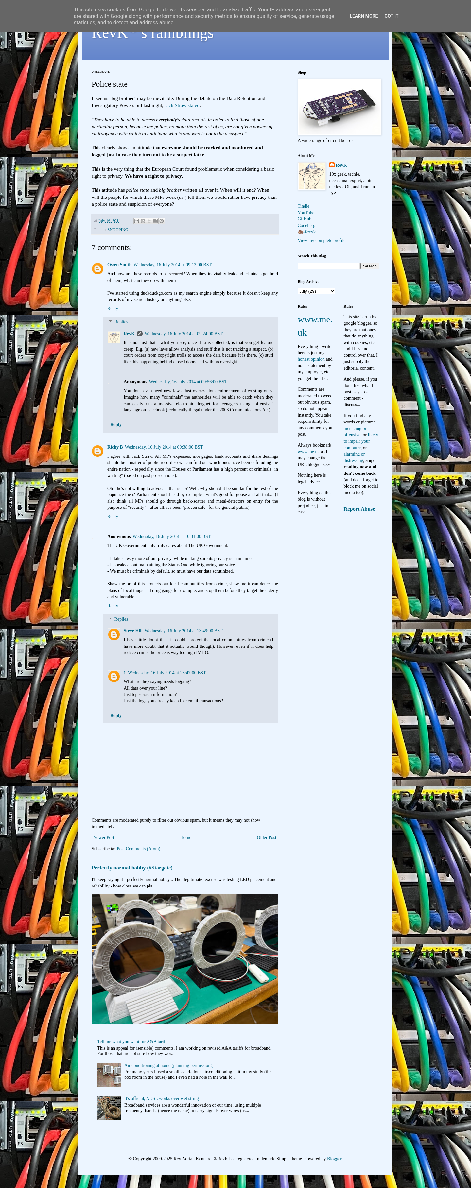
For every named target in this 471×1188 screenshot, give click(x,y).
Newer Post (103, 837)
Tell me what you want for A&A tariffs (133, 1041)
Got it (391, 16)
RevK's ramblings (153, 32)
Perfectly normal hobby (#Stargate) (132, 868)
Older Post (267, 837)
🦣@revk (307, 232)
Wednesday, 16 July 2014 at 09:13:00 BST (172, 264)
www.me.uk (309, 451)
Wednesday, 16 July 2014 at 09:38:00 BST (164, 447)
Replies (121, 321)
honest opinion (311, 359)
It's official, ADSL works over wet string (161, 1098)
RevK (129, 333)
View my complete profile (322, 240)
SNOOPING (117, 229)
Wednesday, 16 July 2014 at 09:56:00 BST (188, 381)
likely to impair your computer (361, 441)
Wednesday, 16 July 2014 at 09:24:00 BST (184, 333)
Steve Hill (133, 630)
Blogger (334, 1158)
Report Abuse (359, 509)
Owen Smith (119, 264)
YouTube (306, 212)
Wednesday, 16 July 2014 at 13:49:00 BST (184, 630)
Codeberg (306, 225)
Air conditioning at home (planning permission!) (169, 1065)
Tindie (303, 206)
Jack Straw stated (182, 105)
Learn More (364, 16)
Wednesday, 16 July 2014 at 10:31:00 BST (172, 536)
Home (185, 837)
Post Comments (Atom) (138, 848)
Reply (112, 308)
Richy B (115, 447)
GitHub (304, 218)
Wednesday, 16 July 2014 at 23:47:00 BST (167, 672)
